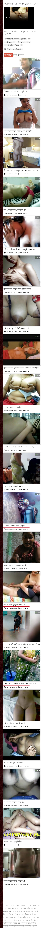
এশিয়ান (16, 39)
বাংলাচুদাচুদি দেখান (15, 49)
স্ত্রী (21, 45)
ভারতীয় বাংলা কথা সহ (23, 42)
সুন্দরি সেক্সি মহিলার (12, 45)
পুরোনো (23, 39)
